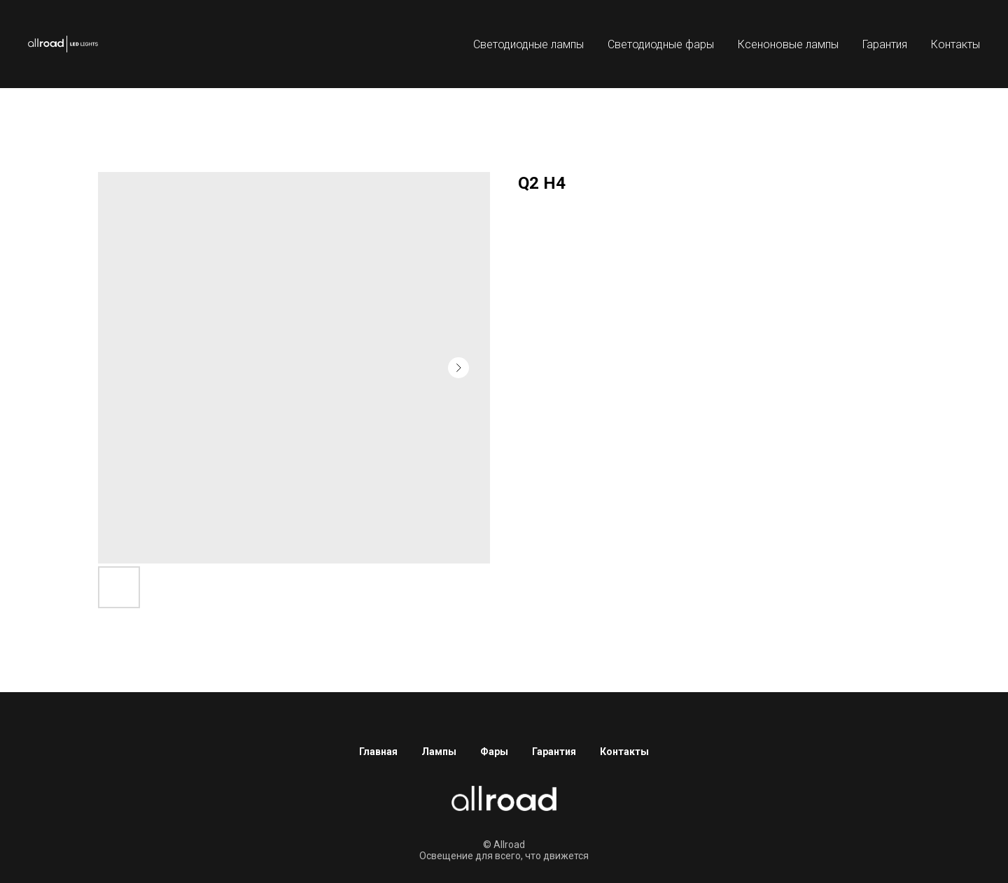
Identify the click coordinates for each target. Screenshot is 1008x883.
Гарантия (884, 44)
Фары (494, 751)
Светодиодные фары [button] (661, 44)
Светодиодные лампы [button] (528, 44)
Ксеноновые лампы (788, 44)
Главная (378, 751)
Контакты (955, 44)
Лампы (438, 751)
